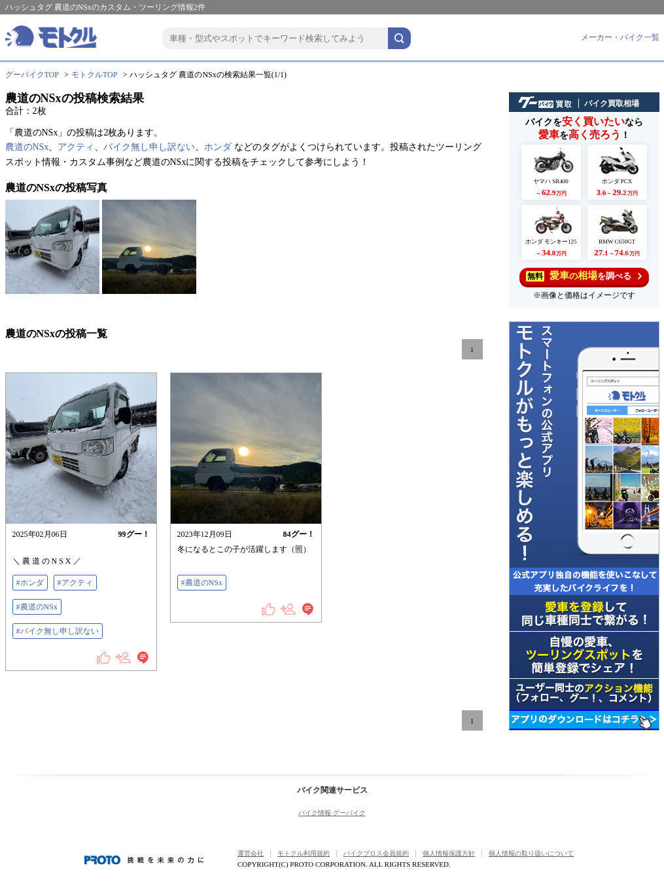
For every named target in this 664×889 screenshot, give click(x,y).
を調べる (584, 275)
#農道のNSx (37, 606)
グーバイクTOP (32, 74)
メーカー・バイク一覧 (620, 37)
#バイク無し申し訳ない (57, 631)
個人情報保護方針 (449, 853)
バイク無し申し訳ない (149, 147)
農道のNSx (27, 147)
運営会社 (250, 853)
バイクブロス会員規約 (376, 853)
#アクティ (75, 582)
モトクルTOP (94, 74)
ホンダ (218, 147)
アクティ (76, 147)
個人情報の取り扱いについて (531, 853)
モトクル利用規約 (303, 853)
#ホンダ (30, 582)
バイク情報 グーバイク (332, 812)
